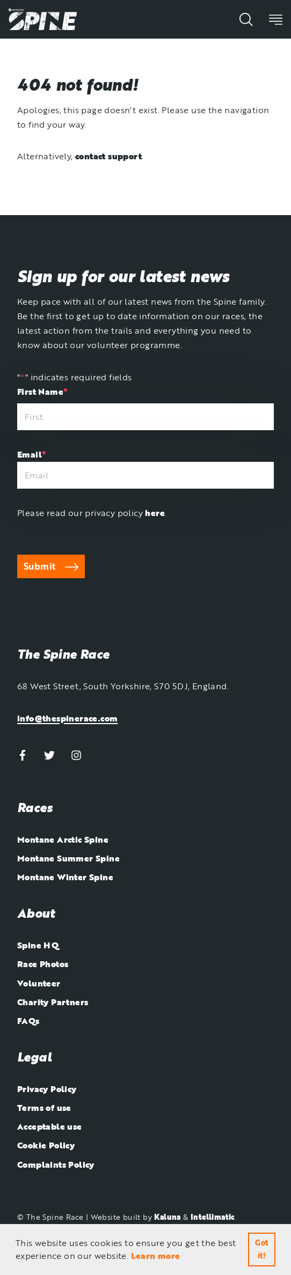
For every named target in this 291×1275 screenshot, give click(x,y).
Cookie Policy (46, 1145)
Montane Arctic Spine (62, 839)
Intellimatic (213, 1216)
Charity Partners (52, 1002)
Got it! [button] (261, 1249)
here (155, 512)
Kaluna (167, 1216)
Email (31, 454)
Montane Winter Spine (65, 877)
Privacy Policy (47, 1088)
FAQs (28, 1020)
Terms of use (44, 1107)
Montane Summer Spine (68, 858)
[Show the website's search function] (246, 18)
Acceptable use (49, 1126)
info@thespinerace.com (67, 718)
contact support (108, 156)
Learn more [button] (155, 1255)
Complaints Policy (55, 1164)
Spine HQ (38, 945)
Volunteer (39, 983)
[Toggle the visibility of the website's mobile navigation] (275, 18)
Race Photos (42, 963)
